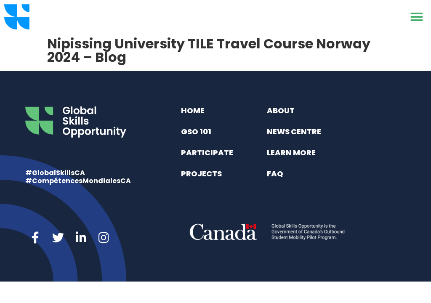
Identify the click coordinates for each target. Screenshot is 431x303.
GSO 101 (196, 131)
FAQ (275, 173)
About (281, 110)
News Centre (294, 131)
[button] (417, 17)
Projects (201, 173)
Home (193, 110)
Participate (207, 152)
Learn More (291, 152)
